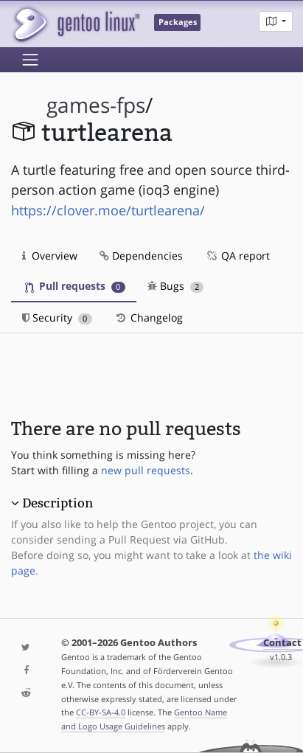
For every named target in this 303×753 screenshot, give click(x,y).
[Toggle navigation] (30, 59)
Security (57, 317)
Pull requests (75, 286)
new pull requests (145, 470)
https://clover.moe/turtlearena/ (108, 210)
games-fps (95, 105)
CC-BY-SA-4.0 (100, 712)
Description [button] (57, 503)
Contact (282, 642)
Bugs (175, 286)
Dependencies (141, 256)
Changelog (148, 317)
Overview (49, 256)
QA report (237, 256)
